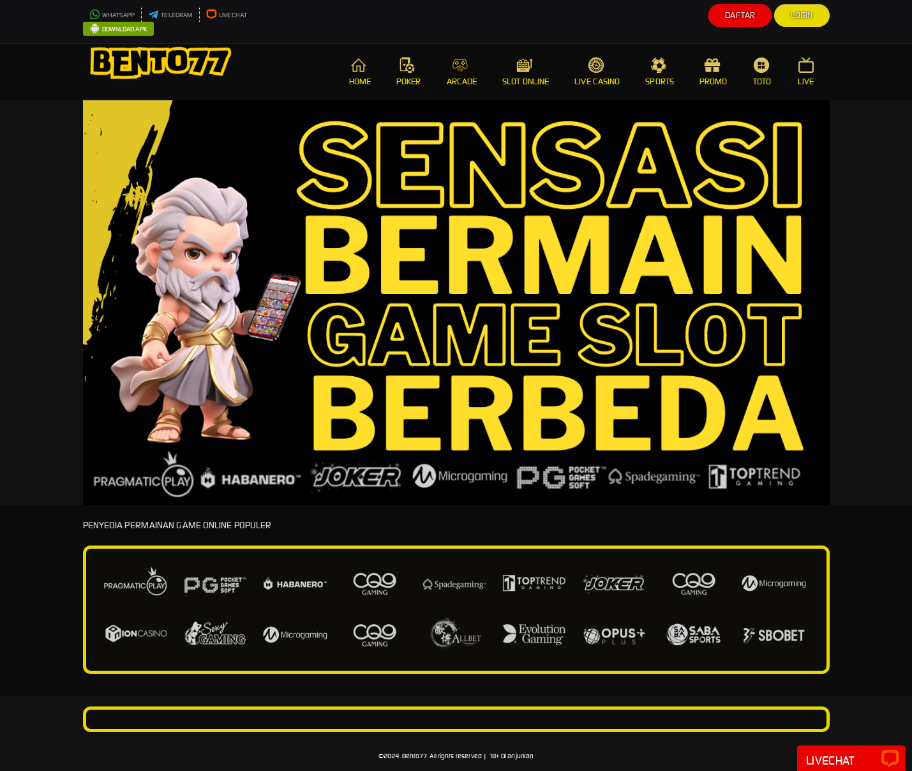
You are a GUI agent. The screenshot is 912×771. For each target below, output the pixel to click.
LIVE (807, 72)
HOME (360, 72)
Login (802, 15)
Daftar (740, 15)
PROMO (713, 72)
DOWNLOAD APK (118, 29)
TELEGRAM (170, 15)
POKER (408, 72)
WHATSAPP (112, 15)
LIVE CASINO (597, 72)
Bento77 (415, 756)
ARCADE (462, 72)
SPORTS (659, 72)
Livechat (851, 759)
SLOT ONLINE (525, 72)
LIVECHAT (226, 15)
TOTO (762, 72)
